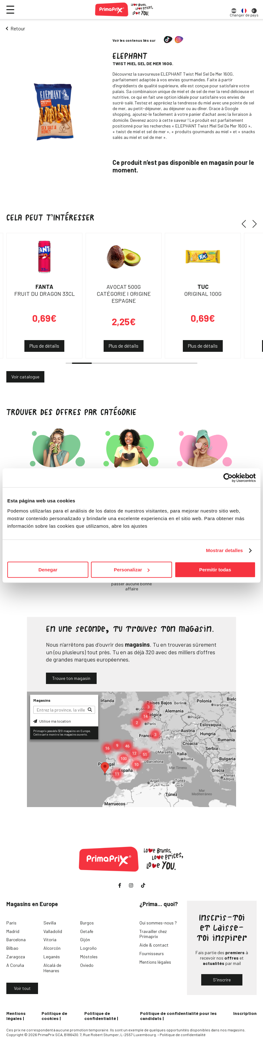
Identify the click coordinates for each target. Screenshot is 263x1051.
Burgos (87, 922)
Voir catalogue (25, 376)
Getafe (86, 931)
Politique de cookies (54, 1016)
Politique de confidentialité (100, 1016)
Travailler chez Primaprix (153, 934)
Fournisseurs (151, 953)
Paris (11, 922)
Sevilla (49, 922)
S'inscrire (222, 979)
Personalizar (132, 569)
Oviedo (86, 965)
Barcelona (16, 939)
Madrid (12, 931)
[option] (233, 9)
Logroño (88, 948)
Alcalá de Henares (52, 967)
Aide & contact (154, 945)
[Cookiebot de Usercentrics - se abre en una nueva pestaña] (228, 477)
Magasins (41, 700)
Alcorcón (52, 948)
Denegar (47, 569)
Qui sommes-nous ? (158, 922)
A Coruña (15, 965)
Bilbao (12, 948)
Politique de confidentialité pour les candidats (178, 1016)
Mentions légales (155, 962)
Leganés (51, 956)
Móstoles (89, 956)
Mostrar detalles (224, 550)
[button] (246, 224)
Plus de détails (44, 346)
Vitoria (49, 939)
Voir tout (22, 988)
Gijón (85, 939)
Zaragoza (15, 956)
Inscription (245, 1013)
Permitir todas (215, 569)
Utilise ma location (52, 721)
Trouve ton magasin (71, 678)
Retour (17, 28)
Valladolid (52, 931)
